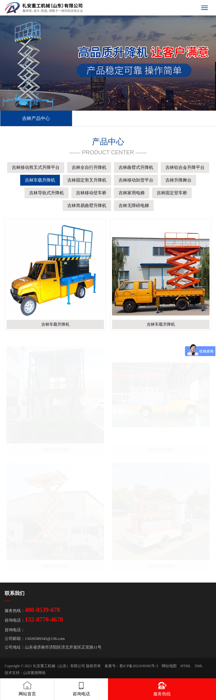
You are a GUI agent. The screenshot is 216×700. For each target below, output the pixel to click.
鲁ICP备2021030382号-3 (138, 666)
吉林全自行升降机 (89, 167)
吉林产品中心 (36, 118)
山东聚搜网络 (34, 673)
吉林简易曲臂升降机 (86, 205)
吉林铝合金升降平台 (185, 167)
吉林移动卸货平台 (136, 180)
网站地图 (169, 666)
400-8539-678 (42, 609)
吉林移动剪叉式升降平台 (36, 167)
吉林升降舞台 (178, 180)
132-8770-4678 (44, 619)
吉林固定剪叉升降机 (86, 180)
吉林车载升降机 (40, 180)
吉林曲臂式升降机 (136, 167)
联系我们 (15, 593)
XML (199, 666)
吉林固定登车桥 (172, 193)
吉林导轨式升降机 (46, 193)
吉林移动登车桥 (91, 193)
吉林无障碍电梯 (134, 205)
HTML (185, 666)
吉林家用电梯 (132, 193)
